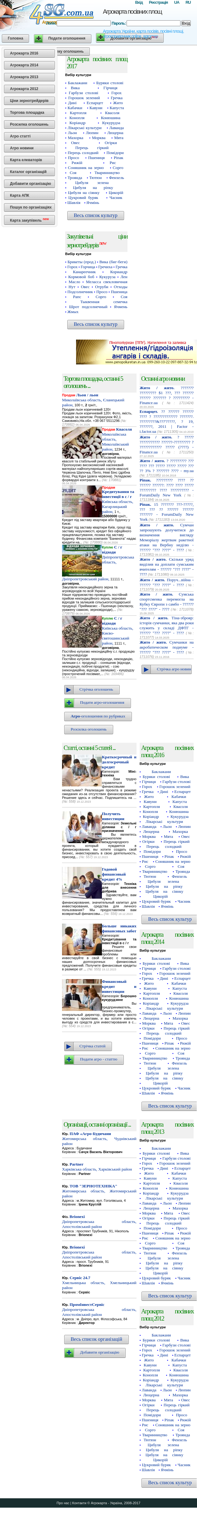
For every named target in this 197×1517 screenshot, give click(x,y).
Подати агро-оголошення (102, 702)
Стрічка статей (92, 1046)
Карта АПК (19, 195)
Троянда (75, 177)
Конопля (77, 117)
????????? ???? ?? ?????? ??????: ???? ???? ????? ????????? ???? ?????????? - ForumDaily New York (167, 487)
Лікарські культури (85, 127)
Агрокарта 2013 (24, 77)
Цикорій (116, 192)
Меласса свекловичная (106, 281)
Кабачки (75, 107)
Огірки (111, 142)
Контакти (79, 1503)
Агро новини (22, 148)
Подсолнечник (80, 291)
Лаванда (116, 127)
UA (176, 2)
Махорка (75, 137)
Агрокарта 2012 (24, 89)
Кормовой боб (81, 276)
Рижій (77, 162)
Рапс (77, 296)
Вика (75, 87)
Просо (73, 157)
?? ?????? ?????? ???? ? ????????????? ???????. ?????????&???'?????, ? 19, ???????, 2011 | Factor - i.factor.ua (167, 421)
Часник (115, 197)
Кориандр (118, 271)
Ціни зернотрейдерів (29, 101)
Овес (75, 142)
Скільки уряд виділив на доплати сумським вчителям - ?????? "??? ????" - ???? (167, 567)
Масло (74, 281)
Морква (98, 137)
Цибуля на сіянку (83, 192)
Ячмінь (92, 202)
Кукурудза (111, 122)
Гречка (117, 97)
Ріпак (118, 157)
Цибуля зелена (91, 182)
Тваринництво (107, 172)
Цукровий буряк (83, 197)
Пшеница (119, 291)
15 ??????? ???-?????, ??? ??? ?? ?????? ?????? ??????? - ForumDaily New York (167, 512)
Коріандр (78, 122)
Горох (116, 92)
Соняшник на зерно (86, 167)
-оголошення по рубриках (98, 716)
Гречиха (105, 266)
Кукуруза (107, 276)
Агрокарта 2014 (24, 65)
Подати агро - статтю (98, 1059)
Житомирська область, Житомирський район (99, 1191)
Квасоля (112, 112)
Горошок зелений (84, 97)
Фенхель (116, 177)
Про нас (63, 1503)
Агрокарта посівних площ (132, 11)
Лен (124, 276)
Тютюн (95, 177)
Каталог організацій (28, 172)
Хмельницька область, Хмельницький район (99, 1282)
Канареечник (84, 271)
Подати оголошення (66, 38)
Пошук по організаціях (31, 207)
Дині (72, 102)
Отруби (101, 286)
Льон (72, 132)
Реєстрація (158, 2)
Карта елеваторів (26, 160)
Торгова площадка (27, 112)
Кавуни (95, 107)
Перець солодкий (83, 152)
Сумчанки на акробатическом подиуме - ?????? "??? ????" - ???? (167, 647)
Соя (73, 172)
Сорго (118, 167)
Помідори (114, 152)
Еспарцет (95, 102)
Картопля (78, 112)
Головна (15, 38)
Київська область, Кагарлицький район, (118, 501)
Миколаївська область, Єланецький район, (93, 400)
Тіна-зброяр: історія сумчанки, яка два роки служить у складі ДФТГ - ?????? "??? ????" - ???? (167, 625)
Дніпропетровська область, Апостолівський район (99, 1221)
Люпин (92, 132)
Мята (118, 137)
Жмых (73, 311)
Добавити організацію (30, 183)
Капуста (117, 107)
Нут (72, 286)
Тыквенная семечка (103, 301)
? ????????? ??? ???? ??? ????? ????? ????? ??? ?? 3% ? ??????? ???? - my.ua (167, 465)
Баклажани (77, 82)
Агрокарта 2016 (24, 53)
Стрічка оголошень (96, 689)
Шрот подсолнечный (88, 306)
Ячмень (120, 306)
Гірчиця (110, 87)
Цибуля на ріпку (93, 187)
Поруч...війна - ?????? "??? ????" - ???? (167, 582)
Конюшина (110, 117)
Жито (118, 102)
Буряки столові (109, 82)
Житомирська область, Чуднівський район (99, 1138)
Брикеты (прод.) (81, 261)
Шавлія (73, 202)
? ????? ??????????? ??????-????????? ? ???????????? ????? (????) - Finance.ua (167, 444)
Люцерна (115, 132)
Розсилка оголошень (29, 124)
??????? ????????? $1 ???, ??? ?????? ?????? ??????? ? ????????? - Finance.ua (167, 395)
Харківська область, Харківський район (97, 1167)
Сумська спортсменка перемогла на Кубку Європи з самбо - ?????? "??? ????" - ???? (167, 601)
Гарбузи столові (83, 92)
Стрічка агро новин (174, 669)
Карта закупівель (29, 220)
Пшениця (96, 157)
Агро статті (20, 136)
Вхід (138, 2)
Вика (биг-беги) (113, 261)
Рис (113, 162)
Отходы (120, 286)
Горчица (88, 266)
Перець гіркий (92, 147)
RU (188, 2)
